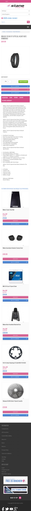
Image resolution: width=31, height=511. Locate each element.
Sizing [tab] (10, 97)
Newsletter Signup (6, 473)
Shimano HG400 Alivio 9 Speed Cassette (12, 401)
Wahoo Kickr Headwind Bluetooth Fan (12, 324)
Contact (3, 459)
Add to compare (15, 86)
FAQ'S (3, 443)
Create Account (5, 469)
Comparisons (5, 428)
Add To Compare (15, 224)
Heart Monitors (16, 31)
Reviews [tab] (16, 97)
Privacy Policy (5, 450)
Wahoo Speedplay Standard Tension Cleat (13, 248)
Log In (6, 1)
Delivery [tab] (21, 97)
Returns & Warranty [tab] (7, 100)
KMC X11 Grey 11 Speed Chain (10, 286)
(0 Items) (9, 18)
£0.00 (5, 18)
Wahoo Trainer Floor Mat (8, 210)
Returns (4, 446)
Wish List (4, 471)
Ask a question (15, 89)
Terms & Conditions (6, 453)
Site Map (4, 457)
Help (3, 461)
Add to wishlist (15, 92)
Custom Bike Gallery (7, 436)
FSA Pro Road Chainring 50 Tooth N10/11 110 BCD (14, 363)
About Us (4, 439)
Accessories (9, 31)
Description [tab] (5, 97)
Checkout (14, 18)
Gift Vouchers (5, 432)
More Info (15, 220)
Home (3, 31)
